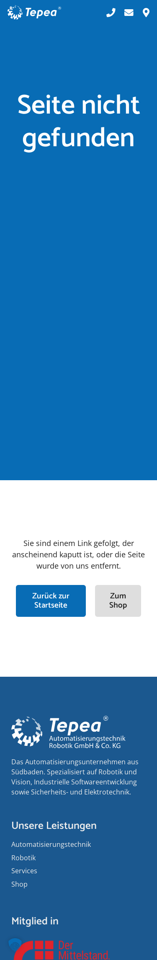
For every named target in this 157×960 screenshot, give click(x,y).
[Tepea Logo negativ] (34, 12)
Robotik (23, 857)
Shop (19, 884)
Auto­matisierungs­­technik (51, 844)
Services (24, 870)
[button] (15, 945)
